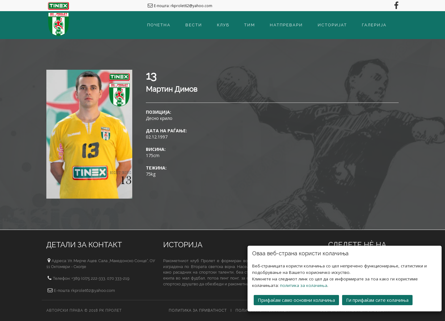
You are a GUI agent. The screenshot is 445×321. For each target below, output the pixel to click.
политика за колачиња (303, 285)
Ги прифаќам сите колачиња (377, 300)
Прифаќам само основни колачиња (296, 300)
